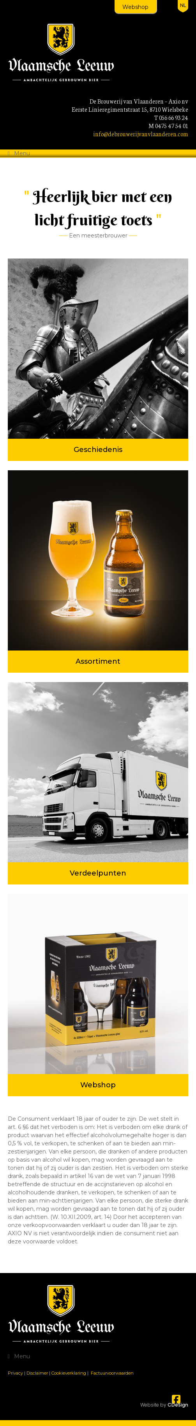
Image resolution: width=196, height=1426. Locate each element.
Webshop (135, 7)
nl (183, 5)
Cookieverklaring (68, 1373)
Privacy (15, 1373)
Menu (22, 153)
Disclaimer (37, 1373)
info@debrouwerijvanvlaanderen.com (140, 134)
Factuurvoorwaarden (112, 1373)
